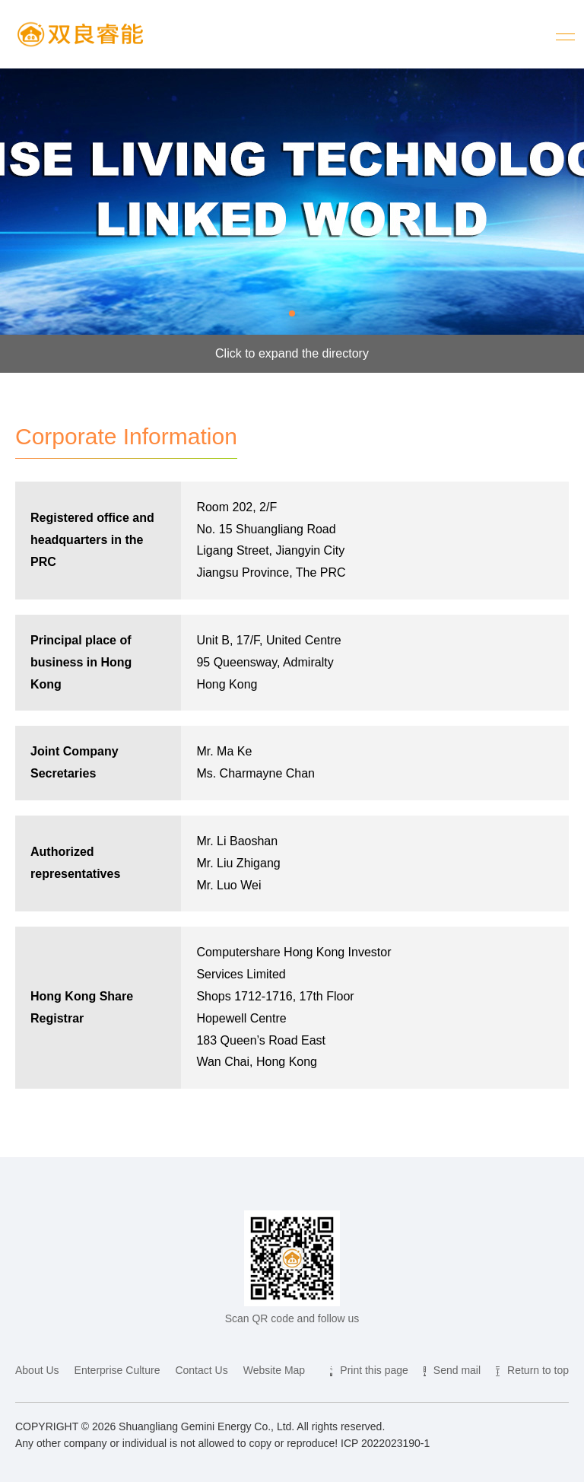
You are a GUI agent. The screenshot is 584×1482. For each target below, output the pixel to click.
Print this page (374, 1370)
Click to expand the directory (292, 353)
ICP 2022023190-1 (385, 1443)
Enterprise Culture (117, 1370)
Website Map (274, 1370)
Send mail (457, 1370)
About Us (37, 1370)
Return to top (538, 1370)
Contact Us (201, 1370)
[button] (292, 313)
